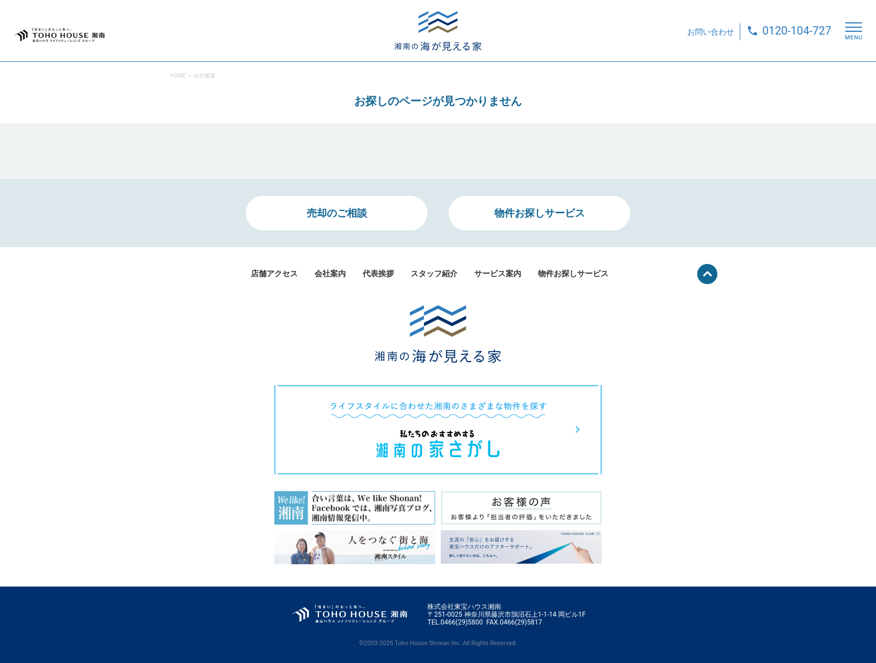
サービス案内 (497, 273)
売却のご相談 (337, 213)
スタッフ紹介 (434, 273)
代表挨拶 (378, 273)
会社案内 (330, 273)
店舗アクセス (274, 273)
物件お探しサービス (539, 213)
